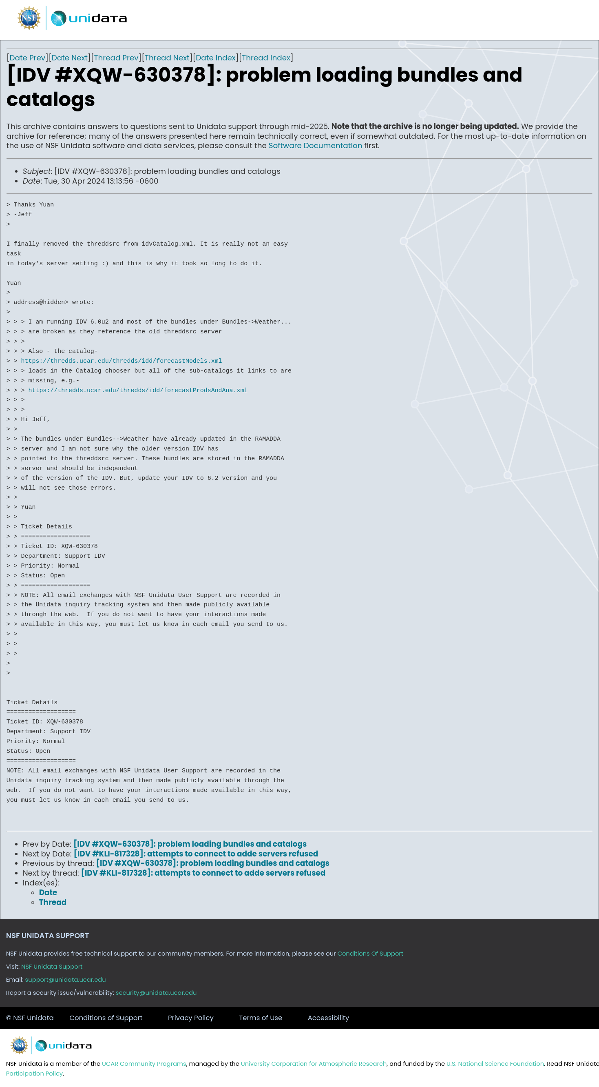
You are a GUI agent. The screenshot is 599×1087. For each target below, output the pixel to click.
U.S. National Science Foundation (495, 1064)
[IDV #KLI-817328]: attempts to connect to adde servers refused (196, 854)
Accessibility (328, 1018)
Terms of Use (260, 1018)
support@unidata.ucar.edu (65, 980)
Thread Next (167, 58)
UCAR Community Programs (144, 1064)
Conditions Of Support (371, 953)
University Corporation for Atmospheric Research (314, 1064)
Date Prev (27, 58)
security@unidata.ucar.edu (156, 993)
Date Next (70, 58)
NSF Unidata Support (52, 967)
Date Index (215, 58)
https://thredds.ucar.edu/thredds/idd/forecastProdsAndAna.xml (138, 390)
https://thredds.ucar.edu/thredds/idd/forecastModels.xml (121, 361)
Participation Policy (34, 1073)
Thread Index (266, 58)
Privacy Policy (191, 1018)
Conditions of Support (105, 1018)
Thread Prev (116, 58)
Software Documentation (315, 145)
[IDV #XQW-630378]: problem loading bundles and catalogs (190, 844)
